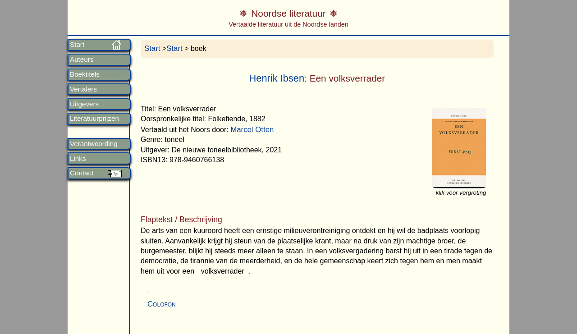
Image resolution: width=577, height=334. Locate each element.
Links (78, 158)
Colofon (161, 304)
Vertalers (83, 89)
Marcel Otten (252, 129)
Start (77, 44)
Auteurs (81, 59)
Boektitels (85, 74)
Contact (81, 173)
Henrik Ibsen (277, 78)
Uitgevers (84, 104)
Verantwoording (94, 143)
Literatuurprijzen (94, 118)
